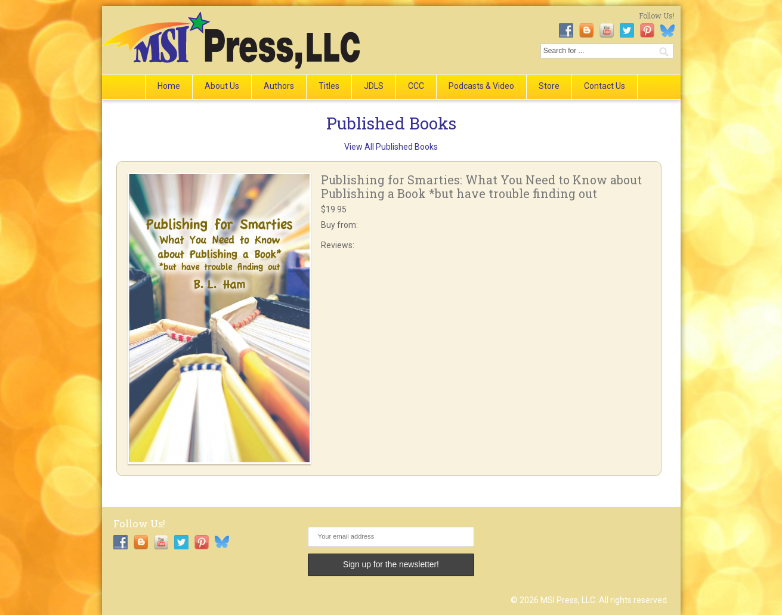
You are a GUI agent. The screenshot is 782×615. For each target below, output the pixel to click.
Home (168, 86)
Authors (279, 86)
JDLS (374, 86)
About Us (222, 86)
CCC (416, 86)
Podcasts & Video (481, 86)
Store (549, 86)
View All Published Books (391, 147)
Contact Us (604, 86)
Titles (329, 86)
